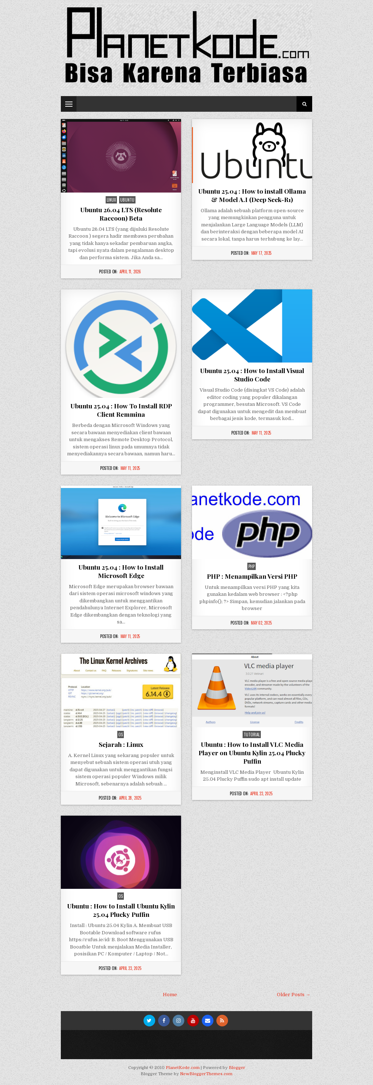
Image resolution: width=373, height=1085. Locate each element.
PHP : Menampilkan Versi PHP (252, 576)
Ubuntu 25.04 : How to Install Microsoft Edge (121, 571)
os (120, 734)
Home (170, 994)
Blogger (237, 1067)
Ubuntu (127, 200)
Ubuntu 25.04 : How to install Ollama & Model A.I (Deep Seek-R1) (252, 195)
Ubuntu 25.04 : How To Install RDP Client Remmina (121, 409)
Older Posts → (293, 994)
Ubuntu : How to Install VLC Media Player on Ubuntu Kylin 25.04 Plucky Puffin (252, 752)
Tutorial (252, 734)
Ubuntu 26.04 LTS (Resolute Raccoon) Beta (121, 213)
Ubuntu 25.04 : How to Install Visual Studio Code (252, 374)
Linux (111, 200)
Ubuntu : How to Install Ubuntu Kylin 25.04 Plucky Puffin (121, 910)
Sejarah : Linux (121, 744)
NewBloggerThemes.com (206, 1074)
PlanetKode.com (183, 1067)
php (251, 566)
